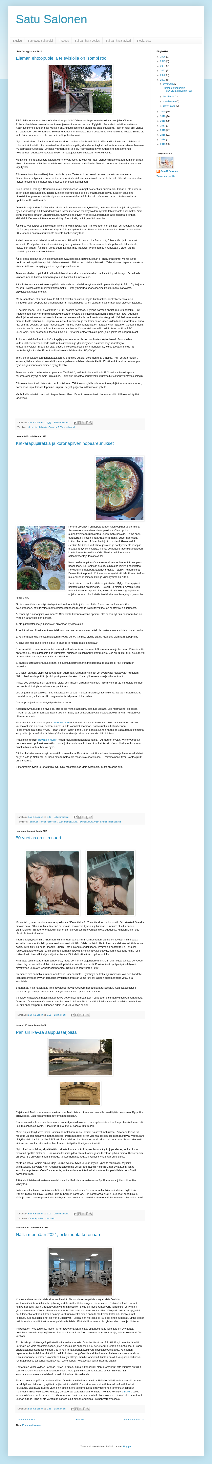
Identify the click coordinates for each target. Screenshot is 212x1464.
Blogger (127, 1446)
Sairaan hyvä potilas (87, 40)
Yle (74, 427)
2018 (163, 121)
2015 (163, 134)
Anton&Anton (61, 722)
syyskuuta (168, 83)
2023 (163, 70)
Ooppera (53, 427)
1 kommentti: (60, 1015)
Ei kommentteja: (62, 422)
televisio (68, 427)
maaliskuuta (169, 101)
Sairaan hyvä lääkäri (118, 40)
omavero (127, 1391)
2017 (163, 125)
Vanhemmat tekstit (134, 1419)
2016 (163, 130)
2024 (163, 66)
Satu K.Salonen (169, 171)
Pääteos (64, 40)
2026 (163, 56)
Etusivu (17, 40)
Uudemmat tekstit (26, 1419)
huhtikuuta (169, 96)
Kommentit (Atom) (31, 1425)
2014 (163, 139)
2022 (163, 75)
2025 (163, 61)
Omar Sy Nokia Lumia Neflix (42, 1218)
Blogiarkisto (144, 40)
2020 (163, 111)
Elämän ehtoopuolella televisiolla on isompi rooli (62, 58)
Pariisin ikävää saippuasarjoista (46, 1032)
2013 (163, 144)
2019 (163, 116)
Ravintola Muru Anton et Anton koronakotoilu (100, 822)
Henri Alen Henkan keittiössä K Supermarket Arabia (53, 822)
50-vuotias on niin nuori (38, 837)
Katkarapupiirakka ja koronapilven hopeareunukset (65, 443)
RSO (60, 427)
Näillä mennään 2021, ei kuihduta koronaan (58, 1234)
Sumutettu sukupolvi (40, 40)
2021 (163, 80)
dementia (33, 427)
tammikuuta (169, 105)
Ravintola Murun (47, 739)
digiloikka (42, 427)
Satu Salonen (51, 19)
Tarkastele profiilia (166, 176)
